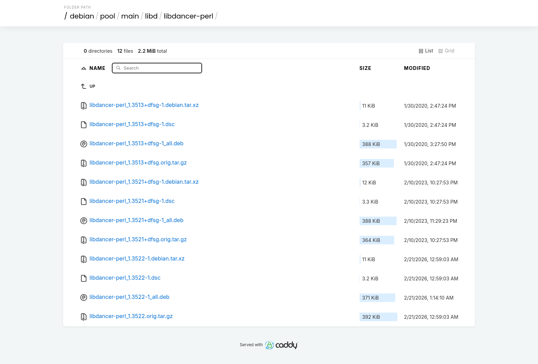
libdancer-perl (188, 16)
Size (366, 68)
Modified (417, 68)
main (130, 16)
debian (82, 16)
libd (151, 16)
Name (98, 68)
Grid (446, 51)
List (425, 51)
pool (107, 16)
